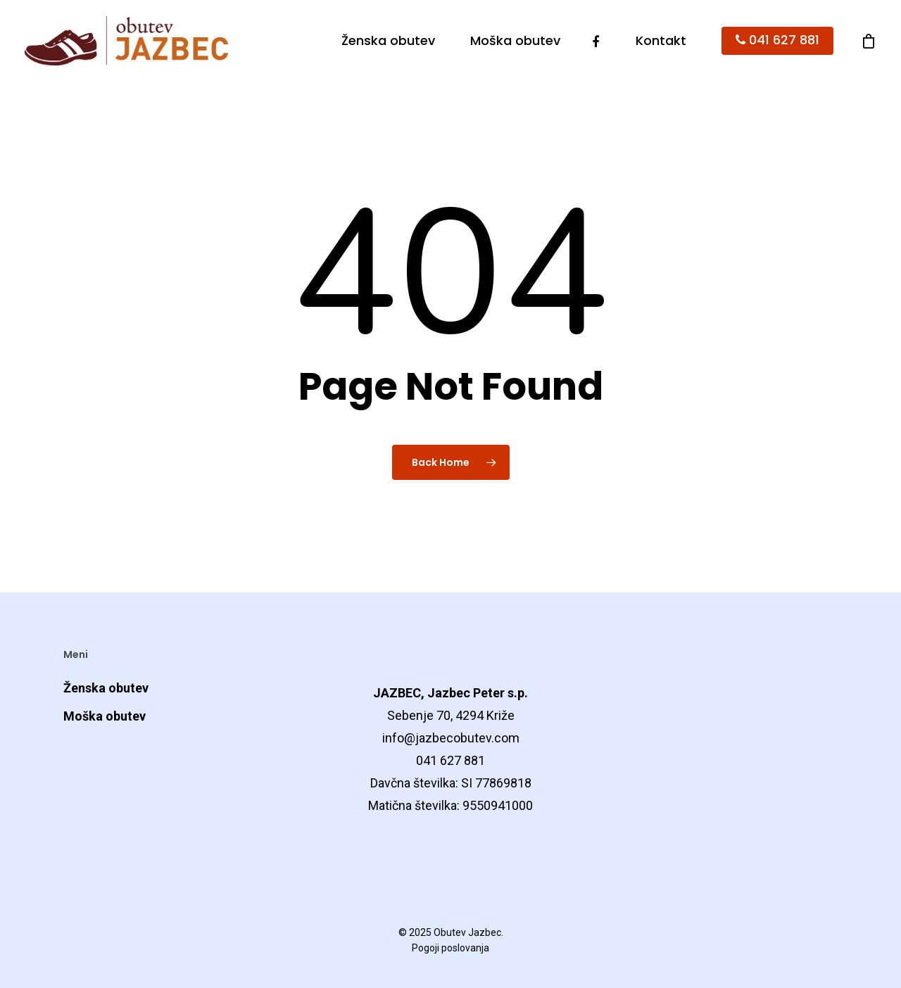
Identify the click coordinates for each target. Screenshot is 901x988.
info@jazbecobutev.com (450, 737)
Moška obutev (515, 40)
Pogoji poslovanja (450, 948)
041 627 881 (777, 40)
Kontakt (661, 40)
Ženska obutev (388, 40)
